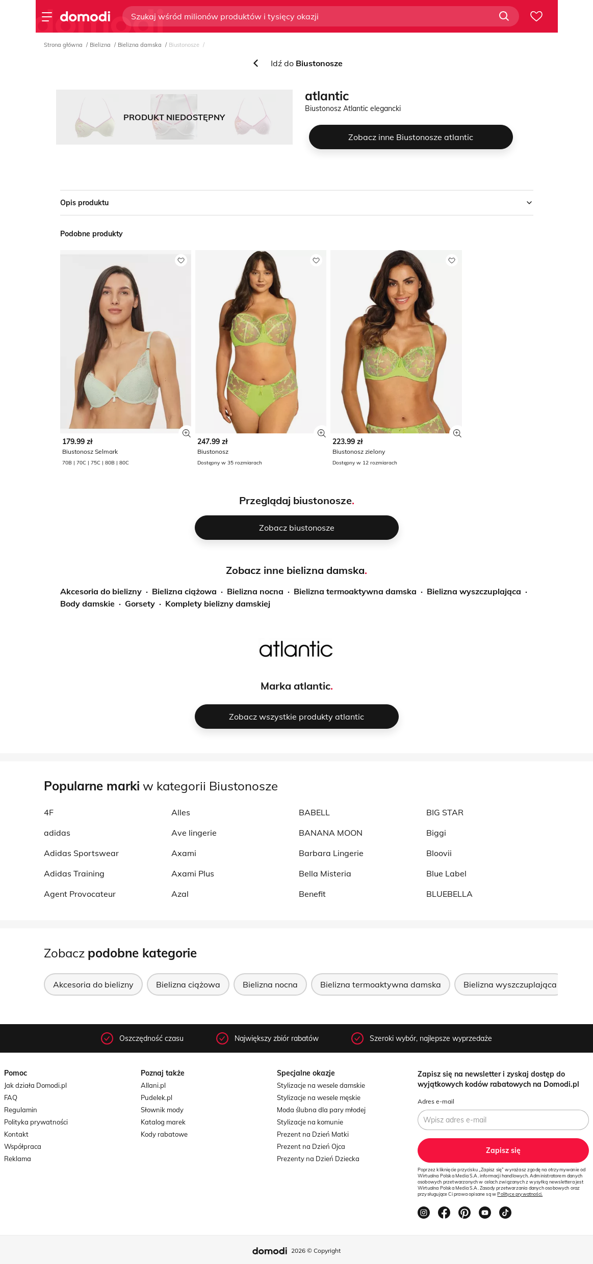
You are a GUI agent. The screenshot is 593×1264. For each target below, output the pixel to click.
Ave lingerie (194, 833)
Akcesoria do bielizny (101, 591)
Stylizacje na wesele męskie (318, 1097)
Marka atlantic (295, 685)
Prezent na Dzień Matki (313, 1134)
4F (49, 812)
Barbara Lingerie (331, 853)
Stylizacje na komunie (310, 1122)
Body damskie (87, 603)
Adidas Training (74, 873)
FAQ (10, 1097)
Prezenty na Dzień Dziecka (318, 1159)
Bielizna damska (140, 44)
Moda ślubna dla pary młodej (321, 1110)
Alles (180, 812)
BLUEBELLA (449, 894)
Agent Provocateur (80, 894)
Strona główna (63, 44)
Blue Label (446, 873)
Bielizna (100, 44)
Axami (183, 853)
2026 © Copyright (316, 1250)
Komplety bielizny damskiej (217, 603)
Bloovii (439, 853)
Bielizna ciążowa (184, 591)
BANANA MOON (331, 833)
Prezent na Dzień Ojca (311, 1146)
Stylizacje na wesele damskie (321, 1085)
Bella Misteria (325, 873)
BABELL (314, 812)
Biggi (436, 833)
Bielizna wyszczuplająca (474, 591)
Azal (180, 894)
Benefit (312, 894)
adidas (57, 833)
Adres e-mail (436, 1101)
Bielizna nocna (255, 591)
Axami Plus (192, 873)
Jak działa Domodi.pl (35, 1085)
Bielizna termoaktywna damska (355, 591)
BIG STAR (444, 812)
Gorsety (140, 603)
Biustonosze (184, 44)
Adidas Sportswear (81, 853)
